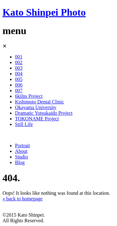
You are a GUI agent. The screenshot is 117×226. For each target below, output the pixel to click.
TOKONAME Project (37, 118)
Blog (20, 162)
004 (18, 73)
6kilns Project (28, 96)
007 (18, 90)
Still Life (24, 124)
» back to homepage (22, 198)
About (21, 151)
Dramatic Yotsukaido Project (43, 113)
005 (18, 79)
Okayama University (35, 107)
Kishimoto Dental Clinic (39, 101)
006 (18, 85)
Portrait (22, 145)
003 (18, 68)
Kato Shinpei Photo (44, 12)
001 (18, 56)
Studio (21, 156)
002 (18, 62)
